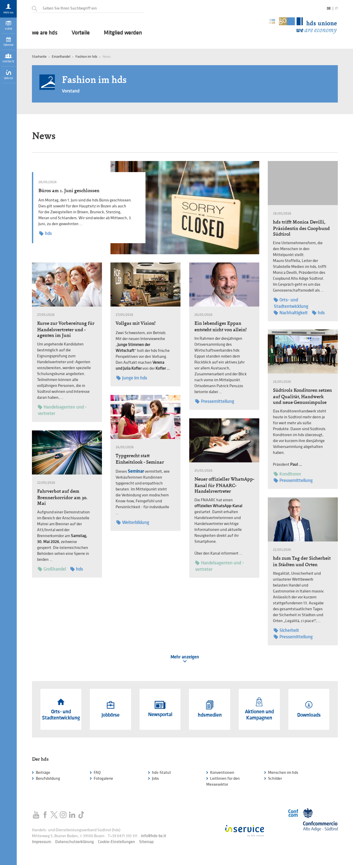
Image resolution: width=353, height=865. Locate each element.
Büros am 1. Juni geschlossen (68, 190)
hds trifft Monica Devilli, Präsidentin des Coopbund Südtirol (301, 228)
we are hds (44, 33)
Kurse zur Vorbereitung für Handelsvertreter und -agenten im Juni (65, 329)
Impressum (41, 841)
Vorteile (81, 33)
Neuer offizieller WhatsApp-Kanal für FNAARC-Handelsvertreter (224, 485)
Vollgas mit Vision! (136, 323)
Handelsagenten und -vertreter (62, 410)
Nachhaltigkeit (291, 313)
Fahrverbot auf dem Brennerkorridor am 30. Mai (62, 497)
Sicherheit (286, 630)
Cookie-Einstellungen (116, 841)
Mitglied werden (123, 33)
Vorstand (70, 91)
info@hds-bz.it (153, 836)
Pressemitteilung (214, 401)
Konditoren (287, 474)
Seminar (136, 471)
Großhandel (52, 569)
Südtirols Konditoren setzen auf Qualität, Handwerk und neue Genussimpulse (302, 396)
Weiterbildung (132, 522)
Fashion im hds (86, 56)
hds (45, 233)
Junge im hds (131, 378)
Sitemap (146, 841)
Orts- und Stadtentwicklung (291, 303)
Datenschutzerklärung (74, 841)
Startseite (39, 56)
